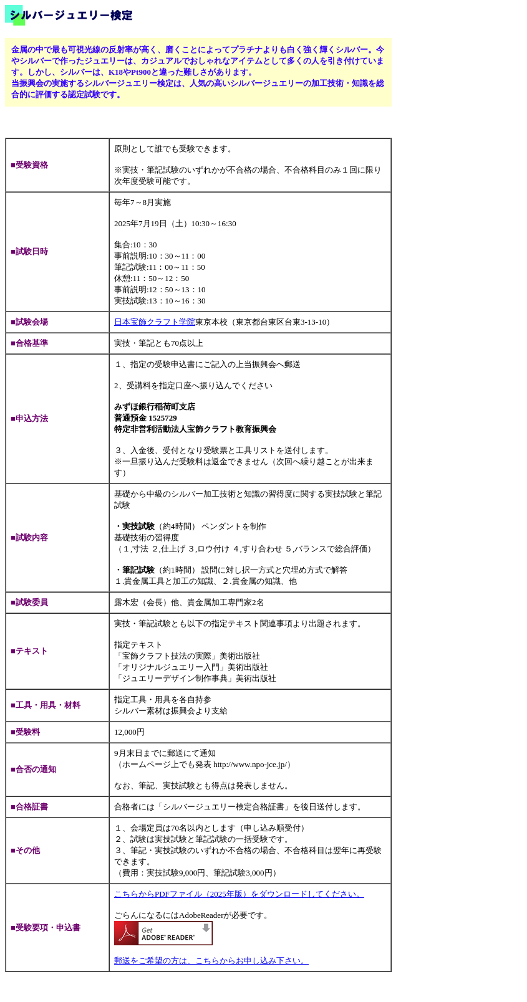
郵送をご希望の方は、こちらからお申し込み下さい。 (211, 960)
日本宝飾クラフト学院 (154, 322)
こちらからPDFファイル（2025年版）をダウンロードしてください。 (239, 894)
